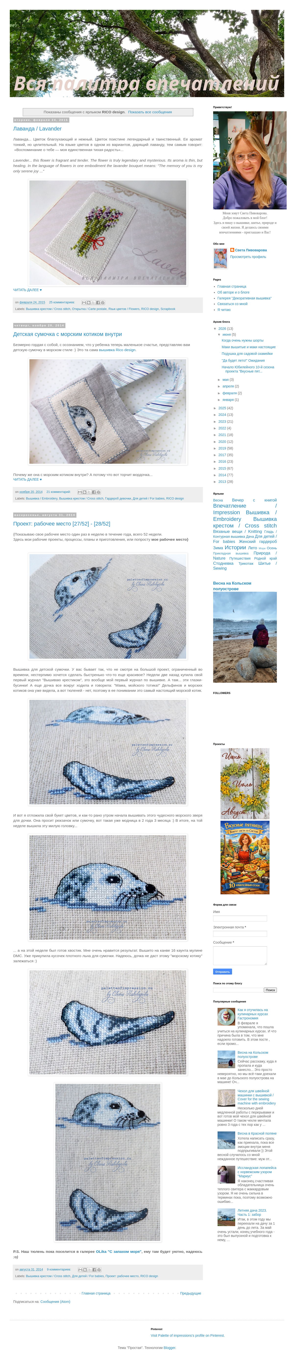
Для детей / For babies (149, 498)
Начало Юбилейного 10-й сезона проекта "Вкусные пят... (248, 369)
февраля (230, 393)
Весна (218, 500)
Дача (250, 537)
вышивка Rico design (117, 350)
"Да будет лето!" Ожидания (243, 360)
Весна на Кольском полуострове (253, 1055)
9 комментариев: (59, 1269)
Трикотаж (246, 563)
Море (262, 548)
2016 (223, 461)
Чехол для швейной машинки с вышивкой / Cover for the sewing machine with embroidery (257, 1097)
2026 (223, 329)
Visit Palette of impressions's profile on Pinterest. (188, 1335)
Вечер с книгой (254, 500)
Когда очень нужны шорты (243, 340)
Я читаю (224, 310)
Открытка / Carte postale (89, 309)
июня (227, 334)
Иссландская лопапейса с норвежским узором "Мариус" (257, 1172)
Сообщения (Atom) (55, 1302)
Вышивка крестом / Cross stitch (48, 309)
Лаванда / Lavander (37, 129)
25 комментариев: (62, 302)
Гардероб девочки (118, 498)
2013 (223, 482)
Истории (235, 547)
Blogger (169, 1348)
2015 (223, 468)
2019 (223, 448)
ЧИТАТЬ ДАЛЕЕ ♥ (27, 290)
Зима (218, 548)
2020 (223, 442)
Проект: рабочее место (122, 1276)
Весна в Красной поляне (257, 1133)
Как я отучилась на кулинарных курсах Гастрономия (253, 1014)
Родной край (265, 558)
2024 (223, 415)
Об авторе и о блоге (234, 292)
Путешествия (239, 558)
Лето (252, 548)
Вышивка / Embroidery (41, 498)
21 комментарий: (59, 492)
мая (226, 380)
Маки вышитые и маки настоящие (249, 347)
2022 (223, 428)
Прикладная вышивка (230, 553)
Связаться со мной (233, 304)
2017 (223, 455)
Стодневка (223, 563)
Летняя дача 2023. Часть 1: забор (252, 1212)
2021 (223, 435)
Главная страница (96, 1293)
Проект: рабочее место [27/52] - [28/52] (61, 524)
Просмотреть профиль (248, 257)
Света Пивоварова (251, 250)
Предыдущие (190, 1293)
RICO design (150, 309)
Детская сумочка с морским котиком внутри (67, 334)
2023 (223, 421)
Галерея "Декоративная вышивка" (245, 298)
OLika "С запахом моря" (119, 1251)
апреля (228, 386)
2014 (223, 475)
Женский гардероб (258, 541)
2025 (223, 408)
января (228, 400)
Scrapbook (167, 309)
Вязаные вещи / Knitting (237, 531)
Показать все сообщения (150, 112)
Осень (272, 548)
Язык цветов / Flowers (123, 309)
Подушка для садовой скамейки (247, 354)
